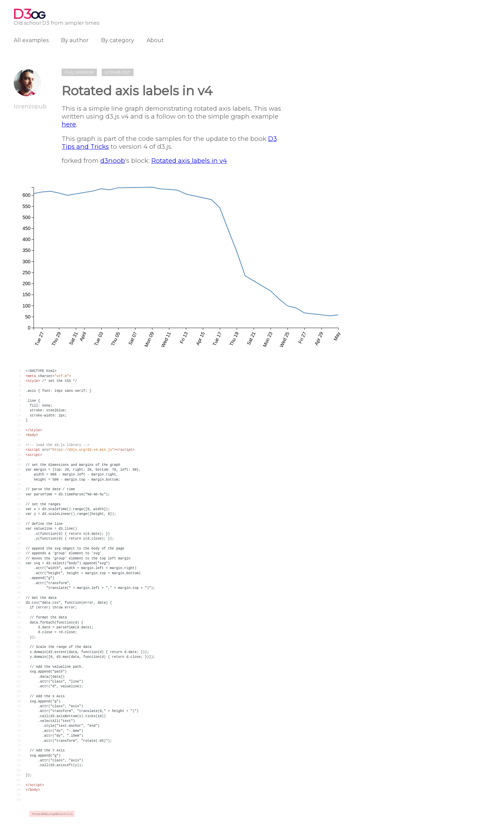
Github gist (117, 72)
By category (117, 40)
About (155, 40)
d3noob (112, 161)
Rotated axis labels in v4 (189, 161)
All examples (31, 40)
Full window (79, 72)
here (69, 124)
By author (75, 40)
